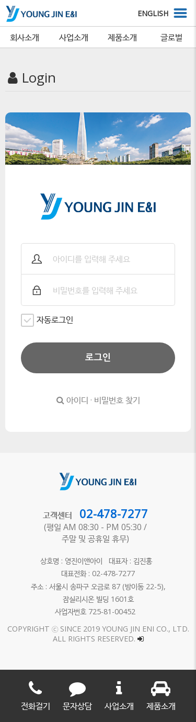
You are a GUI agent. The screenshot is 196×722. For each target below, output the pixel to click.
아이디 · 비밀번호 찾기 (98, 400)
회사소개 (24, 37)
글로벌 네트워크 (171, 39)
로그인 (98, 357)
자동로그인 (47, 320)
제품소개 (122, 37)
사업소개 (73, 37)
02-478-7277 (113, 513)
